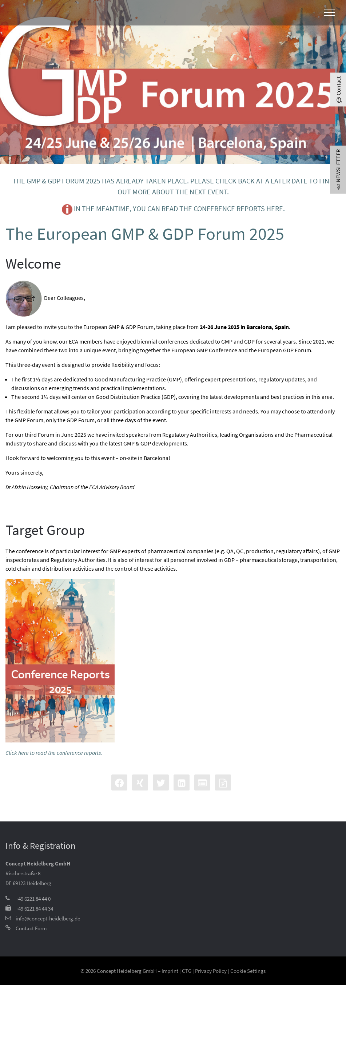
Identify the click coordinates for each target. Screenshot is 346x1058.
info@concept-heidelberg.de (48, 918)
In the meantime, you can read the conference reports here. (173, 209)
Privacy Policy (211, 970)
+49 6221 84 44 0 (33, 898)
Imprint (170, 970)
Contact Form (31, 928)
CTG (186, 970)
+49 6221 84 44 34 (34, 908)
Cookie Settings (248, 970)
